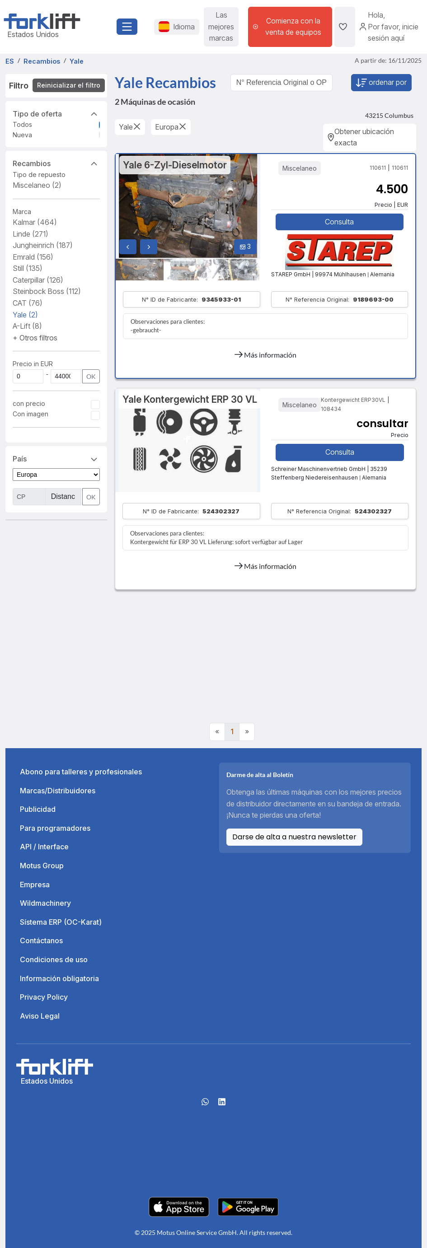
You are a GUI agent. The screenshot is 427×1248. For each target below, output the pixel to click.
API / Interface (44, 846)
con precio (29, 403)
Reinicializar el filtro (68, 85)
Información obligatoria (59, 978)
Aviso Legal (40, 1015)
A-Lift (27, 326)
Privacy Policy (44, 996)
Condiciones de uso (54, 959)
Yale (25, 314)
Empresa (35, 884)
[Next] (247, 732)
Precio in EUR (33, 364)
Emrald (33, 256)
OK (91, 376)
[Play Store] (248, 1206)
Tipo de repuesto (39, 174)
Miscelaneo (37, 185)
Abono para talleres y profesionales (81, 771)
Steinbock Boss (47, 291)
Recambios (56, 163)
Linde (30, 233)
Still (27, 268)
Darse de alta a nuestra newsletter (294, 837)
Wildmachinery (45, 903)
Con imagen (30, 414)
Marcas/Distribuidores (57, 790)
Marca (22, 211)
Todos (22, 124)
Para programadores (55, 828)
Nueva (22, 135)
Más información (265, 354)
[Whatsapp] (205, 1104)
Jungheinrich (43, 245)
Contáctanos (41, 940)
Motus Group (42, 865)
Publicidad (38, 809)
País (56, 458)
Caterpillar (38, 279)
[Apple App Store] (179, 1206)
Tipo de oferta (56, 113)
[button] (35, 337)
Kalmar (35, 222)
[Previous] (217, 732)
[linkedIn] (222, 1104)
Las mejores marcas (221, 26)
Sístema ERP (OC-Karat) (61, 922)
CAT (27, 302)
